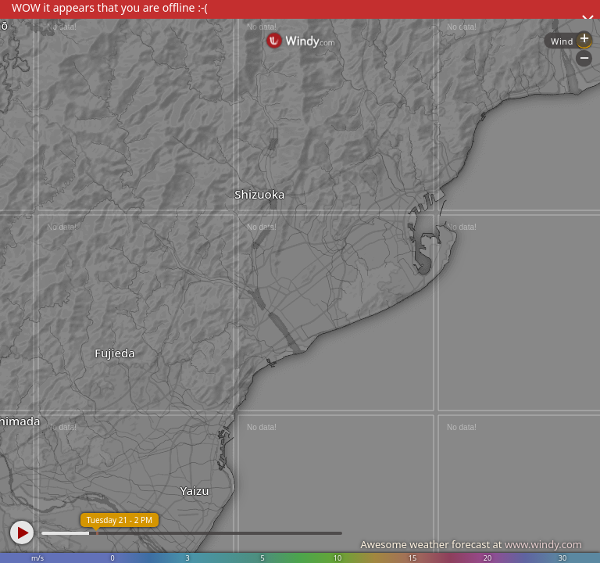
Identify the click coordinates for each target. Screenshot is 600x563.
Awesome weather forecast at (471, 544)
